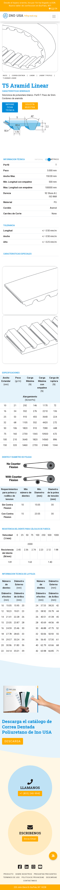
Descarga (12, 741)
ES (52, 8)
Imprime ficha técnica (10, 107)
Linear (32, 75)
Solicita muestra (30, 105)
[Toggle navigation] (54, 16)
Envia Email (30, 839)
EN (56, 8)
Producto (9, 874)
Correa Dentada (18, 75)
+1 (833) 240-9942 (30, 793)
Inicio (5, 75)
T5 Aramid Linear (9, 78)
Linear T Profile (45, 75)
